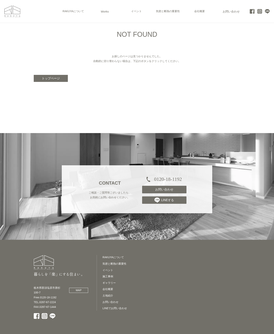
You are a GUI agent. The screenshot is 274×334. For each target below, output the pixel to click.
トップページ (51, 78)
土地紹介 (108, 295)
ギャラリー (109, 282)
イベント (108, 270)
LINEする (164, 200)
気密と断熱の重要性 (114, 263)
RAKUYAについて (113, 257)
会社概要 (108, 289)
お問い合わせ (164, 189)
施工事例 (108, 276)
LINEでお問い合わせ (115, 308)
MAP (78, 290)
